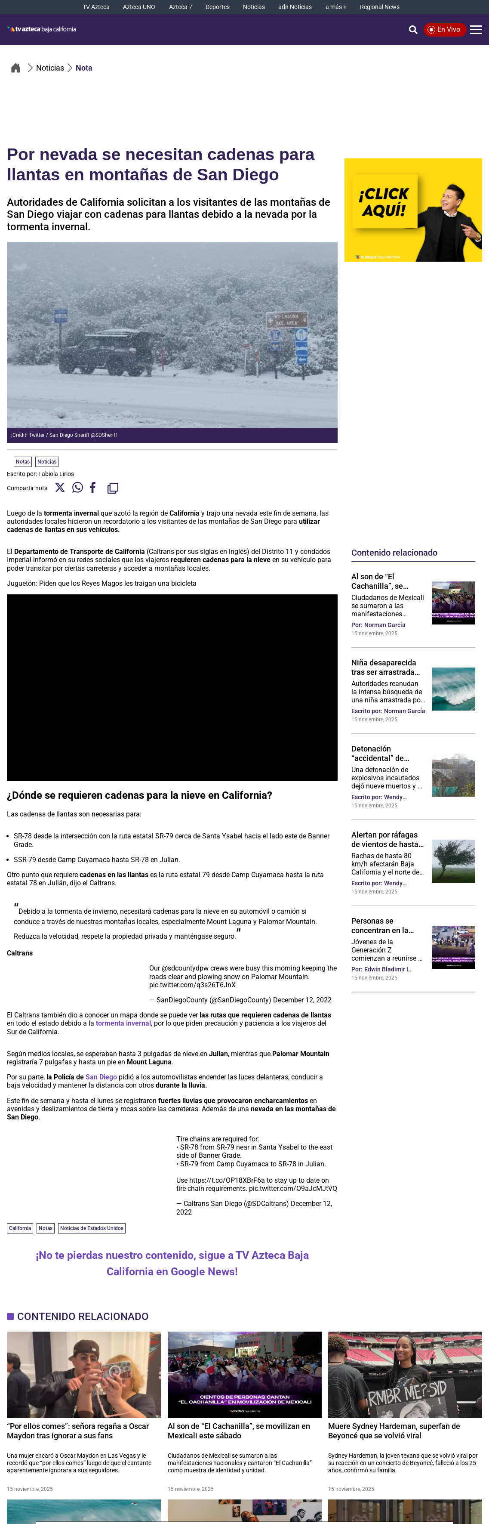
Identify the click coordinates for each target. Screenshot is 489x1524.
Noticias (46, 462)
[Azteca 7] (181, 7)
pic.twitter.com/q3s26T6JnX (192, 985)
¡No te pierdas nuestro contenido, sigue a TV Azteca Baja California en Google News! (172, 1263)
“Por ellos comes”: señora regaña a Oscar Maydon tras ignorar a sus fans (78, 1431)
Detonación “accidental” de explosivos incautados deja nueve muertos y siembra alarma (380, 753)
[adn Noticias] (295, 7)
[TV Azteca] (96, 7)
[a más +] (336, 7)
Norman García (385, 624)
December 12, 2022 (302, 1000)
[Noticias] (254, 7)
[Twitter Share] (60, 488)
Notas (45, 1228)
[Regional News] (380, 7)
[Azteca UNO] (139, 7)
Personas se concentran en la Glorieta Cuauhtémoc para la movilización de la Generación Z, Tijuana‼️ (388, 925)
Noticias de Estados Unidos (91, 1228)
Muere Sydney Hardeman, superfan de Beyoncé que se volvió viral (394, 1431)
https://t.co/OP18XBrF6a (227, 1180)
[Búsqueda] (413, 30)
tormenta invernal (123, 1023)
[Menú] (476, 29)
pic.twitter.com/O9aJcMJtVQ (293, 1188)
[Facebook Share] (95, 488)
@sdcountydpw (185, 968)
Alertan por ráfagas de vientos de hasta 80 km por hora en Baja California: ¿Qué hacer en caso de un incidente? (387, 839)
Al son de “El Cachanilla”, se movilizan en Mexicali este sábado (388, 581)
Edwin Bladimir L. (388, 969)
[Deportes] (217, 7)
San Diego (101, 1077)
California (20, 1228)
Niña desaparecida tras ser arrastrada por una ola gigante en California (384, 667)
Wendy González (397, 797)
